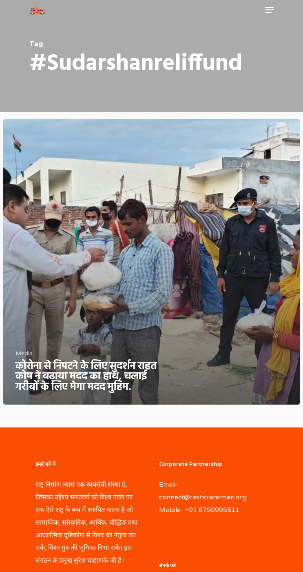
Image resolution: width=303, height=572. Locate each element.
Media (24, 353)
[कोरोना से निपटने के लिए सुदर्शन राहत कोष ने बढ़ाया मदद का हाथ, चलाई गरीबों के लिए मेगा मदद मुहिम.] (151, 262)
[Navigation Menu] (269, 10)
